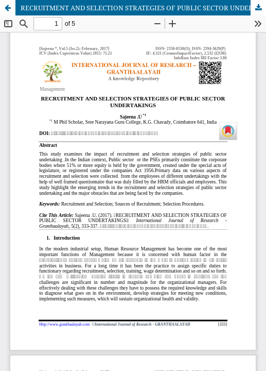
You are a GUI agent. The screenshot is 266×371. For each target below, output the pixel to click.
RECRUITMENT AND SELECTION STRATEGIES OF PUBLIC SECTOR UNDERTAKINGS (143, 7)
